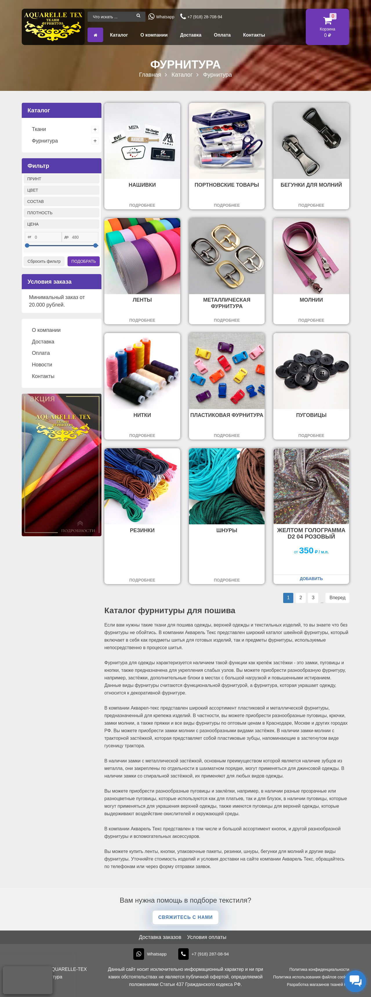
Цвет (32, 190)
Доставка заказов (160, 937)
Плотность (39, 212)
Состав (35, 201)
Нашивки (142, 185)
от (29, 237)
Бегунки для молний (311, 185)
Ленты (142, 300)
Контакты (254, 35)
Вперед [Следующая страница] (337, 597)
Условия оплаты (206, 937)
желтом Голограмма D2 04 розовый (311, 533)
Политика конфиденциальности (319, 969)
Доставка (190, 35)
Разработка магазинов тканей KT (318, 984)
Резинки (142, 530)
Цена (33, 224)
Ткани (39, 129)
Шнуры (227, 530)
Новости (42, 365)
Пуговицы (311, 415)
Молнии (311, 300)
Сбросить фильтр (44, 261)
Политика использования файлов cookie (311, 977)
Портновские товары (226, 185)
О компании (154, 35)
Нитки (142, 415)
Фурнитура (45, 141)
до (67, 237)
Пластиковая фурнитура (226, 415)
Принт (34, 179)
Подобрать (83, 261)
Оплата (222, 35)
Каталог (119, 35)
